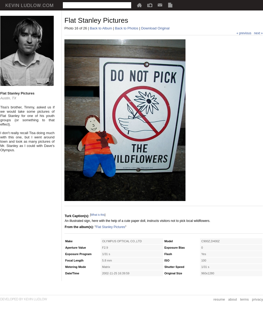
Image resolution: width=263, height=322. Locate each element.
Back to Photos (126, 28)
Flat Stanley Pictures (110, 227)
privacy (257, 299)
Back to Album (101, 28)
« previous (244, 33)
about (232, 299)
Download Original (155, 28)
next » (258, 33)
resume (219, 299)
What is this (98, 214)
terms (244, 299)
